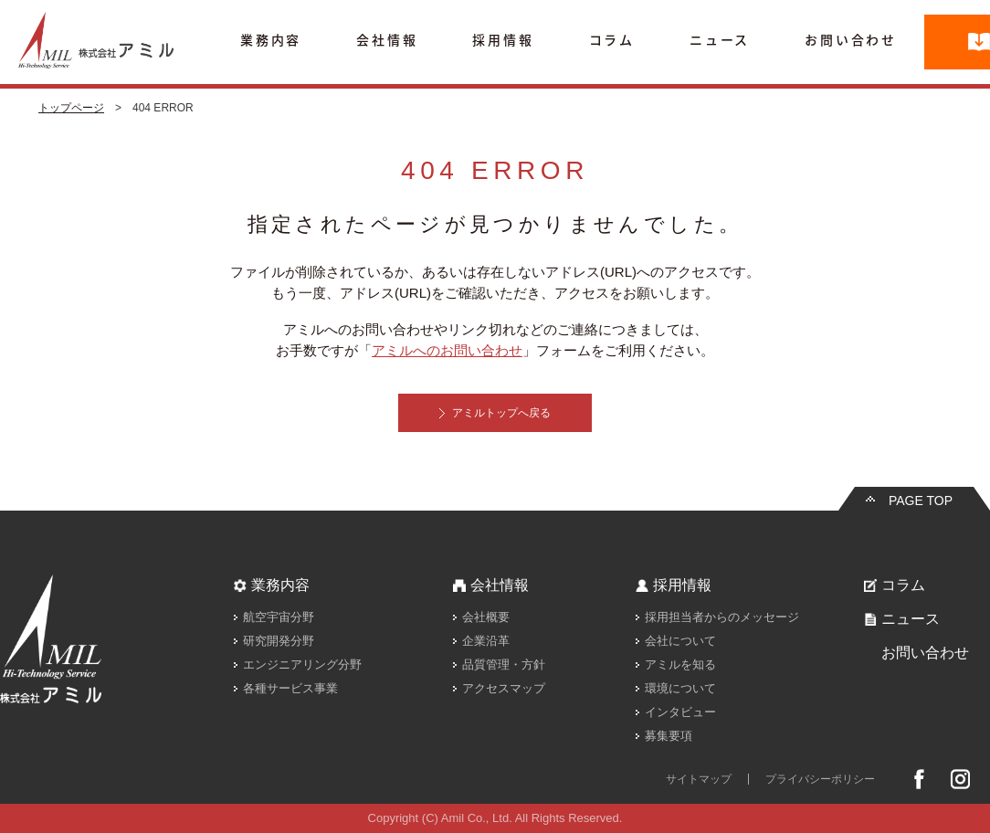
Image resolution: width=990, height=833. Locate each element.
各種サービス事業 (290, 688)
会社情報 (386, 40)
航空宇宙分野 (278, 617)
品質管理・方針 (503, 664)
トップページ (71, 107)
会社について (680, 641)
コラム (612, 40)
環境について (680, 688)
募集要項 (668, 736)
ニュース (720, 40)
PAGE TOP (921, 500)
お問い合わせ (851, 40)
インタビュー (680, 712)
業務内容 (270, 40)
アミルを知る (680, 664)
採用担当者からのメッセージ (722, 617)
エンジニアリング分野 (302, 664)
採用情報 (502, 40)
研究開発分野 (278, 641)
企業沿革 (486, 641)
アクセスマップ (503, 688)
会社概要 (486, 617)
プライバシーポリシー (820, 779)
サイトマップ (699, 779)
